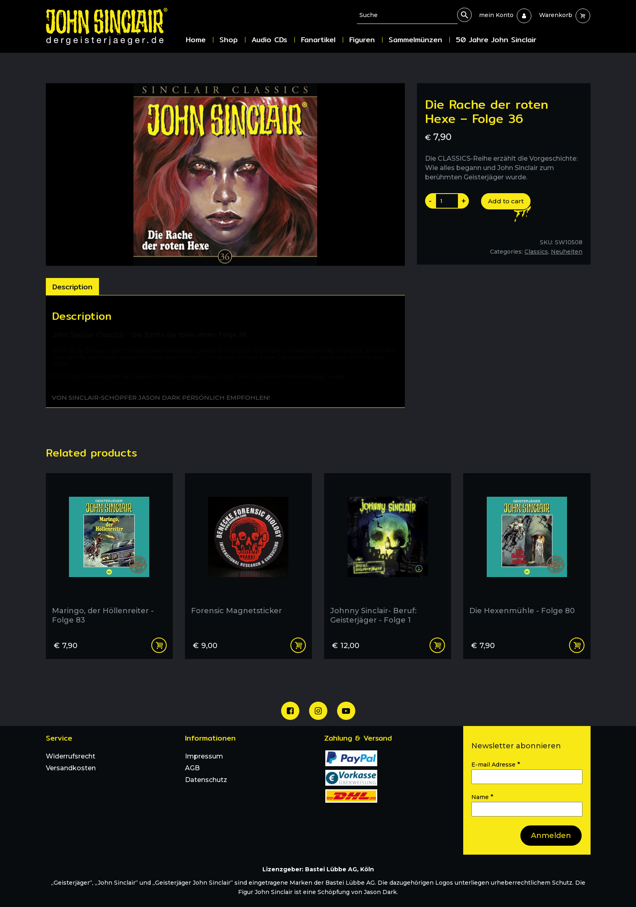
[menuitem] (496, 15)
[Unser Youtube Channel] (346, 711)
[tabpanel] (225, 351)
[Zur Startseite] (113, 26)
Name (482, 797)
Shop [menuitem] (228, 39)
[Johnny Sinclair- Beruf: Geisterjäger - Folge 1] (387, 552)
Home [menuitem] (196, 39)
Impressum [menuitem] (204, 756)
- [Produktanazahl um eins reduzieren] (430, 201)
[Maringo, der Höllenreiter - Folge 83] (109, 552)
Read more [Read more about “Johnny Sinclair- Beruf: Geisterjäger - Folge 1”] (437, 645)
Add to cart (506, 201)
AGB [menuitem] (192, 768)
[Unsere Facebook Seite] (290, 711)
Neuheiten (566, 251)
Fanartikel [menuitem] (318, 39)
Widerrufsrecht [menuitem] (70, 756)
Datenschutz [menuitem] (206, 780)
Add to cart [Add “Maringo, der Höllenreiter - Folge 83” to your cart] (159, 645)
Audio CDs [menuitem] (269, 39)
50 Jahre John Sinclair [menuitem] (496, 39)
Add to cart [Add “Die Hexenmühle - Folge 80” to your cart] (576, 645)
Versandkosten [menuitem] (71, 768)
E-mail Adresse (495, 764)
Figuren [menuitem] (362, 39)
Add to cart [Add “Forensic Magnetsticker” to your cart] (298, 645)
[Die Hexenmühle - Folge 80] (526, 552)
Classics (536, 251)
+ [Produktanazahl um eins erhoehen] (463, 201)
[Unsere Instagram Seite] (318, 711)
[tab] (72, 286)
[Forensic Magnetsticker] (248, 552)
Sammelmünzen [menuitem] (415, 39)
